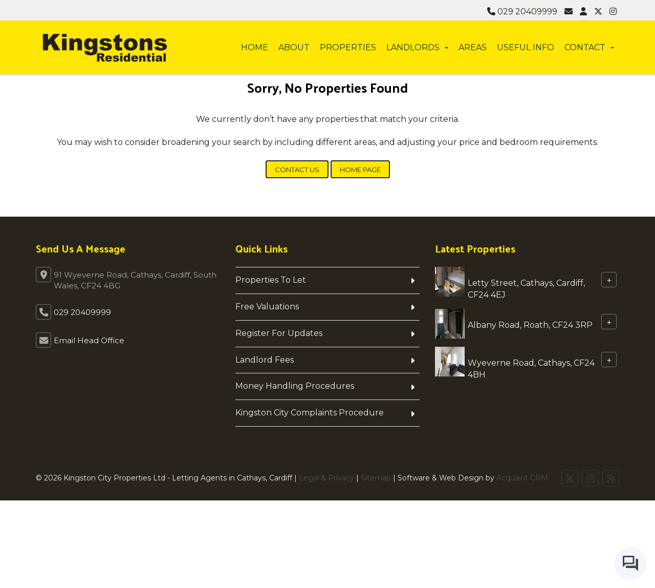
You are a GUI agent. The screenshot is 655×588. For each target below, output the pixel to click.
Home (254, 47)
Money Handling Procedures (294, 386)
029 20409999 (522, 11)
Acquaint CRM (522, 477)
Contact (589, 47)
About (294, 47)
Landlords (417, 47)
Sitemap (376, 477)
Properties (348, 47)
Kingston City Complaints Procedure (309, 412)
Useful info (525, 47)
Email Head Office (89, 340)
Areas (472, 47)
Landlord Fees (264, 360)
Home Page (360, 169)
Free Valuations (267, 306)
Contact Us (297, 169)
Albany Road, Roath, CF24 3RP (530, 324)
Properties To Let (270, 280)
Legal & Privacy (326, 477)
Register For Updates (278, 333)
